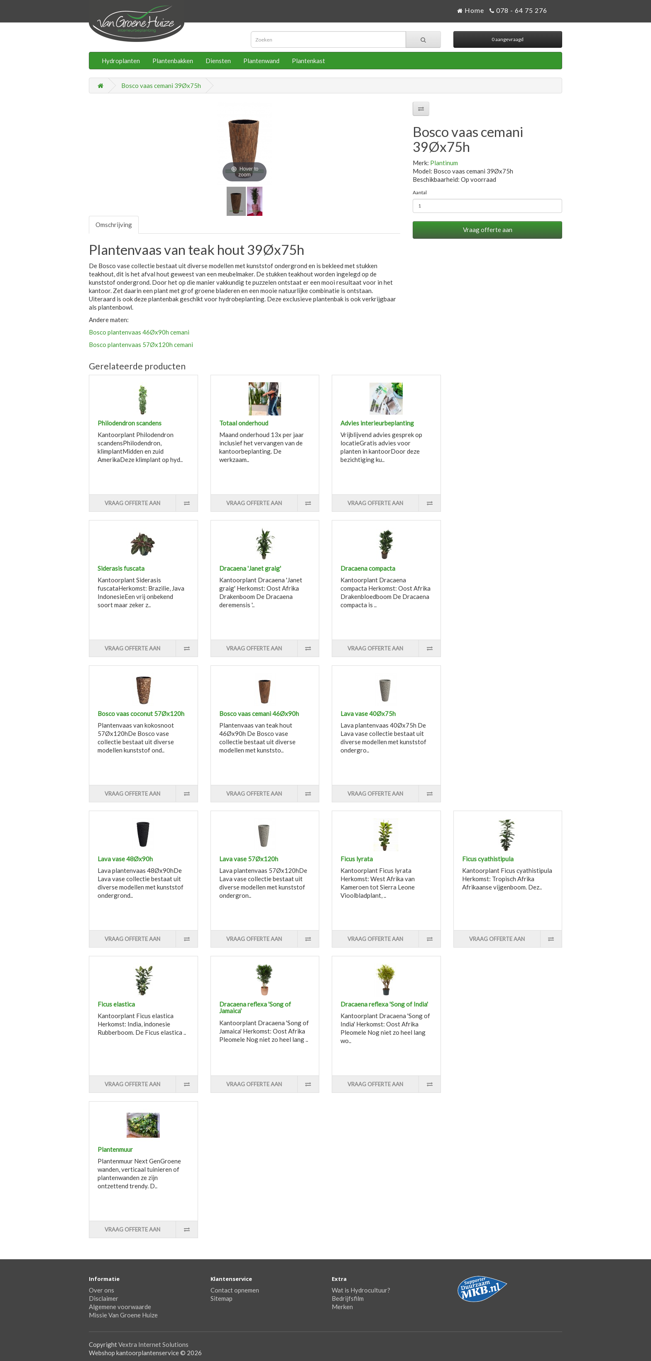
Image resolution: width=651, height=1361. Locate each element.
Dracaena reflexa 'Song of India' (384, 1004)
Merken (342, 1306)
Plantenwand (261, 60)
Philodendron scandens (130, 423)
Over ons (101, 1290)
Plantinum (444, 162)
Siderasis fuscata (121, 568)
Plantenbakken (172, 60)
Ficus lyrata (356, 859)
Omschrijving (113, 224)
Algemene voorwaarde (120, 1306)
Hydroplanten (121, 60)
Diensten (218, 60)
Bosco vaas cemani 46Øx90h (259, 713)
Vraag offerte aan (487, 229)
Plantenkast (308, 60)
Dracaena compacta (367, 568)
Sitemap (221, 1298)
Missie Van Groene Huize (123, 1315)
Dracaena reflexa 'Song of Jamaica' (255, 1007)
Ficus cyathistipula (488, 859)
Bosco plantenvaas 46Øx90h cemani (139, 332)
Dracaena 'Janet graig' (250, 568)
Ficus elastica (116, 1004)
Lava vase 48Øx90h (125, 859)
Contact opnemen (234, 1290)
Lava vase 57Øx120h (248, 859)
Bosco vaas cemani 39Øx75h (161, 85)
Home (470, 10)
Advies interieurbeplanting (377, 423)
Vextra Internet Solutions (153, 1344)
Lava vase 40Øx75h (368, 713)
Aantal (420, 192)
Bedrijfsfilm (348, 1298)
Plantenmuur (115, 1149)
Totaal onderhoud (243, 423)
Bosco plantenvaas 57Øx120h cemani (141, 344)
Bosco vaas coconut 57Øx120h (141, 713)
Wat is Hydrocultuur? (361, 1290)
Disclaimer (103, 1298)
